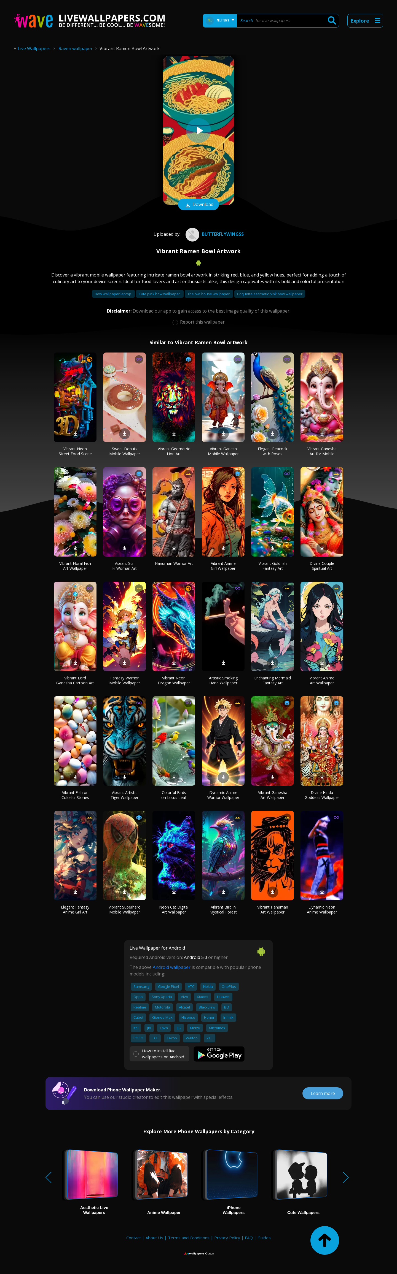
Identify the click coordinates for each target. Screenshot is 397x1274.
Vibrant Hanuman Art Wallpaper (272, 909)
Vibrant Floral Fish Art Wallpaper (75, 566)
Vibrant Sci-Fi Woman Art (124, 566)
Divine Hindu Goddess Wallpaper (322, 795)
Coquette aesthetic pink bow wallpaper (269, 293)
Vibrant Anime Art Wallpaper (322, 680)
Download (198, 204)
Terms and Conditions (189, 1237)
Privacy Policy (227, 1237)
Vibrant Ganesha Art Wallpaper (272, 795)
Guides (264, 1237)
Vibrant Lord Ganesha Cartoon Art (75, 680)
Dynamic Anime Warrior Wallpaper (223, 795)
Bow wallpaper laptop (113, 293)
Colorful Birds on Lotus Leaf (173, 795)
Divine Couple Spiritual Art (322, 566)
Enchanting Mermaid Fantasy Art (272, 680)
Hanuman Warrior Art (174, 563)
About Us (154, 1237)
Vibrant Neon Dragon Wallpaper (174, 680)
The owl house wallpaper (208, 293)
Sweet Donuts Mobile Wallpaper (124, 451)
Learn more (323, 1093)
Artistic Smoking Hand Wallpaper (223, 680)
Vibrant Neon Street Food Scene (75, 451)
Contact (133, 1237)
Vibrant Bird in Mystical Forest (223, 909)
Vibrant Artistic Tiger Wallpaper (124, 795)
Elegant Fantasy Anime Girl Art (75, 909)
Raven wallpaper (75, 48)
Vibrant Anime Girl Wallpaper (223, 566)
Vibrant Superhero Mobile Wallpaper (125, 909)
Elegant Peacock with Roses (272, 451)
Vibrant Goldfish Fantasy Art (273, 566)
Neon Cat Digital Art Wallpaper (174, 909)
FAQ (249, 1237)
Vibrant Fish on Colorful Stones (75, 795)
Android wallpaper (172, 967)
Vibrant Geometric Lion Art (174, 451)
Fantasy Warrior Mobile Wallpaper (124, 680)
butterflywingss (214, 234)
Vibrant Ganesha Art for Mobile (322, 451)
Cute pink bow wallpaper (160, 293)
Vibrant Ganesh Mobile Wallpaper (223, 451)
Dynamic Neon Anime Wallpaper (322, 909)
